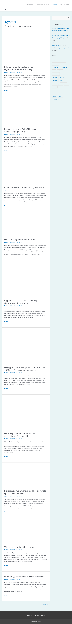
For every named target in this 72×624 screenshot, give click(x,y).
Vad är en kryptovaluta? (43, 4)
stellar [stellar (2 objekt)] (54, 96)
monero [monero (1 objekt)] (66, 86)
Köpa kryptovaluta (64, 4)
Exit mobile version (36, 621)
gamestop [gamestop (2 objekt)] (62, 77)
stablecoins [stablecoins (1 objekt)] (64, 92)
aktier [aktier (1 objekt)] (54, 60)
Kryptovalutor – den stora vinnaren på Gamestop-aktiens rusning (21, 302)
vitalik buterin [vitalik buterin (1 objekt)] (56, 99)
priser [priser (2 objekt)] (54, 89)
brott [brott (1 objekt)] (54, 70)
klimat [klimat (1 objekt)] (54, 86)
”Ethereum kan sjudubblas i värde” (20, 547)
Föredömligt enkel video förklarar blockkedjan (25, 576)
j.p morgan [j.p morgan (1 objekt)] (63, 83)
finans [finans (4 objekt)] (55, 77)
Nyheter (55, 4)
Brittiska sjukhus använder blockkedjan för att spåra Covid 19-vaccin (25, 492)
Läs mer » (7, 90)
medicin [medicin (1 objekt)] (60, 86)
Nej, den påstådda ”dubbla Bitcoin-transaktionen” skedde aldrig (20, 434)
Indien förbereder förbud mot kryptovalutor (24, 187)
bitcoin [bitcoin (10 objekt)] (55, 67)
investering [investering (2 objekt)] (56, 83)
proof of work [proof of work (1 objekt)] (56, 92)
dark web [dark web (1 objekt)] (60, 70)
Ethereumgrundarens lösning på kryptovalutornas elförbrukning (19, 68)
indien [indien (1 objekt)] (61, 80)
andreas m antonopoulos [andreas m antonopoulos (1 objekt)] (59, 63)
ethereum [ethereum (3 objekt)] (55, 73)
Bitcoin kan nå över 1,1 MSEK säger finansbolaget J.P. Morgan (20, 130)
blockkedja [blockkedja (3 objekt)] (64, 67)
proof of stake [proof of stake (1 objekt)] (62, 89)
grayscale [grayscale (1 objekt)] (55, 80)
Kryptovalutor (29, 4)
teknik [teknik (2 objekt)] (60, 96)
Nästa (45, 605)
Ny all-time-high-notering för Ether (20, 239)
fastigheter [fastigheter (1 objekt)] (63, 73)
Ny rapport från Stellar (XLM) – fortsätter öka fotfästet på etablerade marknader (25, 369)
